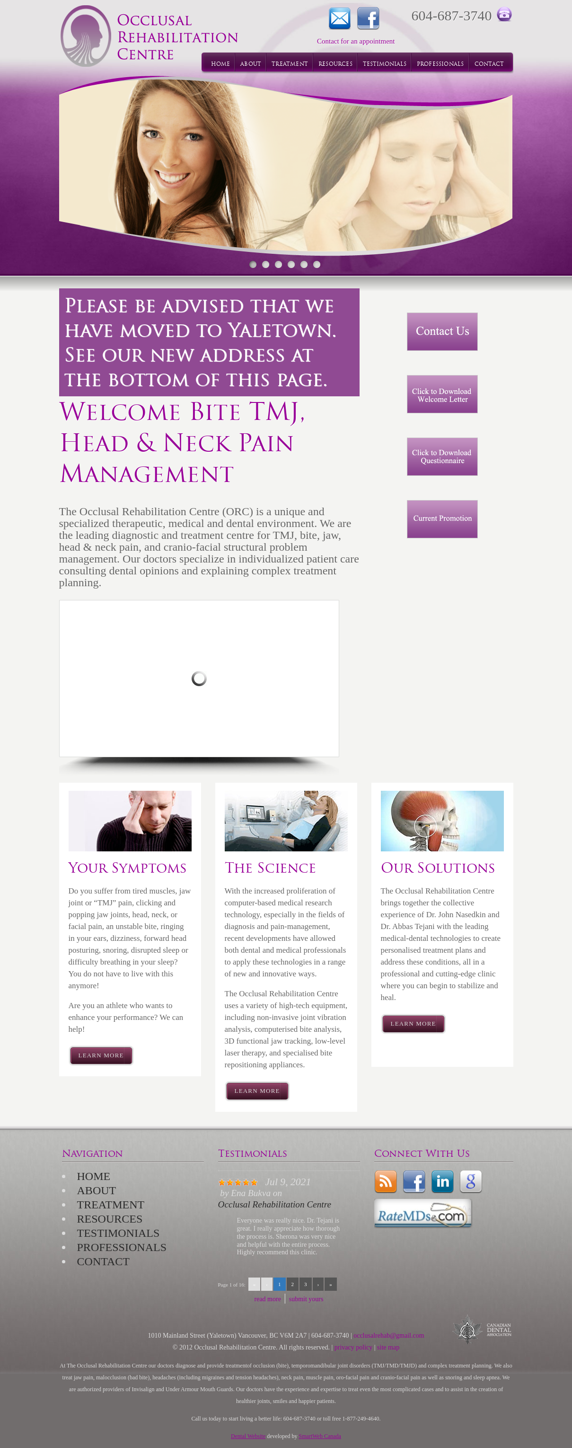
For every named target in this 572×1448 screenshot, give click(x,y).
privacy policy (353, 1347)
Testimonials (118, 1233)
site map (388, 1347)
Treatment (111, 1204)
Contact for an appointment (339, 18)
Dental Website (248, 1436)
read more (268, 1299)
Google (470, 1182)
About (96, 1190)
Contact (103, 1261)
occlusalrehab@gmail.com (388, 1335)
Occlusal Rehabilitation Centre (274, 1204)
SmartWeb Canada (320, 1436)
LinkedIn (442, 1182)
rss (385, 1182)
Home (94, 1176)
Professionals (122, 1247)
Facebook (368, 18)
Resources (110, 1219)
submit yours (306, 1299)
